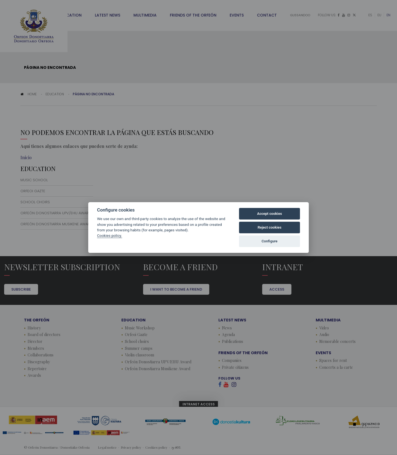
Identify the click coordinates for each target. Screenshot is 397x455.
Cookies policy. (109, 235)
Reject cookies (269, 227)
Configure (270, 241)
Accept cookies (269, 214)
